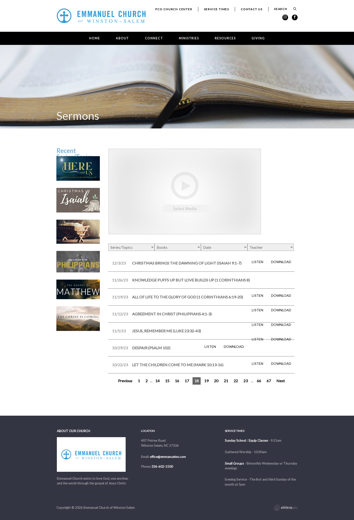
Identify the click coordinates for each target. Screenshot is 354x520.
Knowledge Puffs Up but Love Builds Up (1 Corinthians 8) (191, 280)
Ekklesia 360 (286, 508)
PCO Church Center (173, 9)
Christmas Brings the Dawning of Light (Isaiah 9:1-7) (186, 263)
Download (281, 262)
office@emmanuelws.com (168, 457)
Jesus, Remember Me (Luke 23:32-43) (166, 331)
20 (216, 380)
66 (259, 380)
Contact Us (252, 9)
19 (206, 380)
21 (226, 380)
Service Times (216, 9)
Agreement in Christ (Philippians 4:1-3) (172, 314)
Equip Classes (258, 440)
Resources (225, 38)
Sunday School (235, 440)
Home (94, 38)
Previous (125, 380)
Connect (154, 38)
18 (196, 380)
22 (236, 380)
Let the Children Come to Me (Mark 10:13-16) (177, 364)
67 (269, 380)
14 (157, 380)
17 (187, 380)
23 (245, 380)
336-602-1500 (162, 466)
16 (177, 380)
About (122, 38)
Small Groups (234, 463)
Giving (258, 38)
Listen (257, 262)
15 (167, 380)
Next (280, 380)
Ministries (189, 38)
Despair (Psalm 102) (151, 347)
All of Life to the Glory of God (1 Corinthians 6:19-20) (187, 297)
